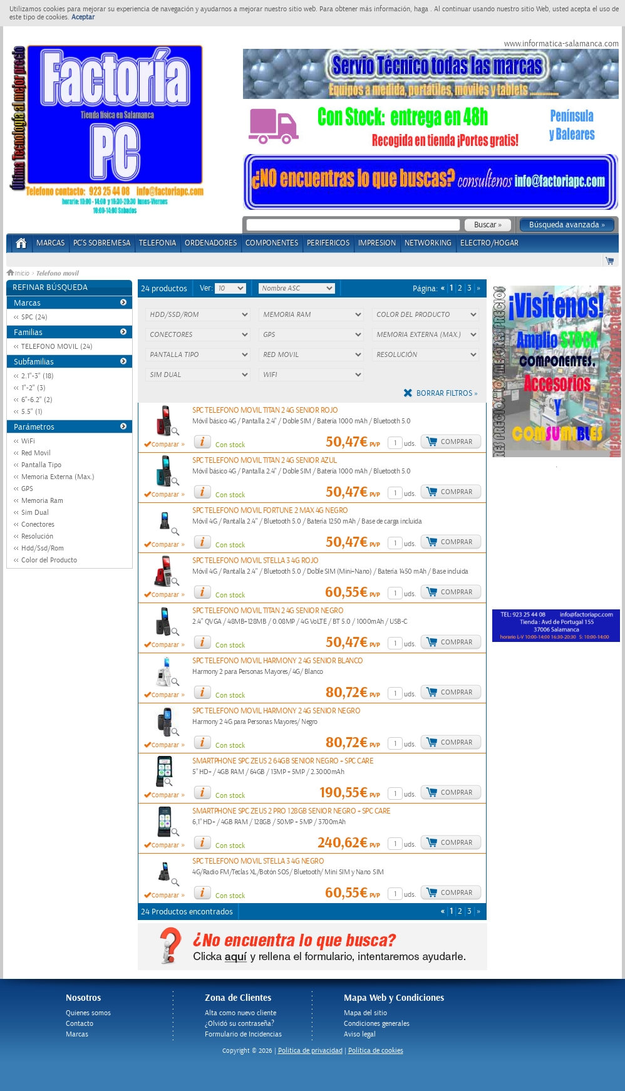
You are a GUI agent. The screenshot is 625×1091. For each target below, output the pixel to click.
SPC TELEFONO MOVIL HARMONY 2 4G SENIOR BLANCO (277, 661)
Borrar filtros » (447, 393)
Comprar (456, 442)
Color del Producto (49, 560)
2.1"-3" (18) (37, 376)
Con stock (230, 445)
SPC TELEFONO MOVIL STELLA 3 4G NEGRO (258, 861)
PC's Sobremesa (101, 243)
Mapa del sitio (365, 1013)
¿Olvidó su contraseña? (239, 1024)
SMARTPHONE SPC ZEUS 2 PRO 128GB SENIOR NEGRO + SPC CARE (291, 811)
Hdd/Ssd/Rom (42, 548)
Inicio (18, 273)
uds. (410, 444)
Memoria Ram (42, 501)
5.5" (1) (32, 412)
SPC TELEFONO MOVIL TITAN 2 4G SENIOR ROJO (265, 410)
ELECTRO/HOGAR (489, 243)
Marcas (50, 243)
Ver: (207, 288)
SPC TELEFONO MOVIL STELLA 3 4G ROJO (255, 561)
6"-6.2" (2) (37, 400)
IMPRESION (377, 243)
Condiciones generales (377, 1024)
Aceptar (83, 17)
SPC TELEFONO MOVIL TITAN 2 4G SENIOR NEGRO (267, 611)
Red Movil (36, 453)
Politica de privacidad (310, 1051)
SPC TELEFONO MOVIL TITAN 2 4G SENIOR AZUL (264, 460)
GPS (27, 489)
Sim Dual (35, 513)
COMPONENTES (271, 243)
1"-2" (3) (33, 388)
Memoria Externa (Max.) (58, 477)
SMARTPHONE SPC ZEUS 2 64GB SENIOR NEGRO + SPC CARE (282, 761)
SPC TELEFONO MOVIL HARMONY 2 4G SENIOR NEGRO (276, 711)
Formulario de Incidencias (243, 1034)
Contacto (79, 1024)
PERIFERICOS (328, 243)
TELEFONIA (157, 243)
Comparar (165, 444)
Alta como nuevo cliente (240, 1013)
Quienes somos (88, 1013)
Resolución (37, 536)
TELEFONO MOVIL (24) (57, 347)
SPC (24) (34, 317)
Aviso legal (360, 1034)
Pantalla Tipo (41, 465)
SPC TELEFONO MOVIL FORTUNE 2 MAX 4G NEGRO (270, 510)
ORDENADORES (211, 243)
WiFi (28, 441)
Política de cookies (375, 1051)
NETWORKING (428, 243)
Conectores (37, 524)
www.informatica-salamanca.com (561, 44)
